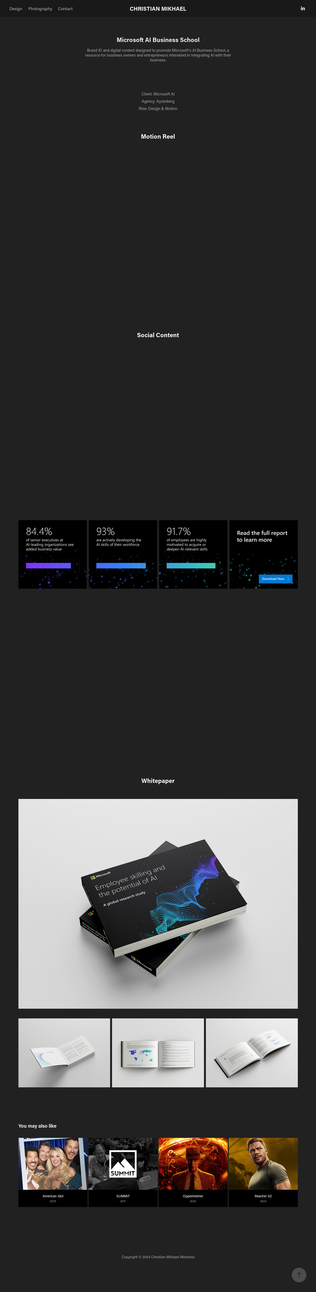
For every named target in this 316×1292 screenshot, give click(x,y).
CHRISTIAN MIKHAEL (158, 8)
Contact (65, 8)
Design (15, 8)
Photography (40, 8)
